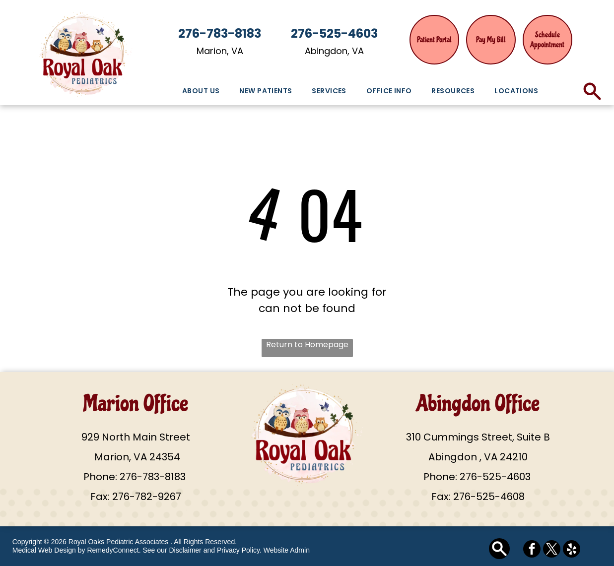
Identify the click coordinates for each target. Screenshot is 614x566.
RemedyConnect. (113, 550)
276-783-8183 (153, 477)
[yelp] (571, 550)
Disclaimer (185, 550)
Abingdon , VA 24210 (478, 457)
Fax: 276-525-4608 (478, 496)
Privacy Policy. (239, 550)
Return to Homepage (307, 344)
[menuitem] (200, 91)
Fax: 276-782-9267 (135, 496)
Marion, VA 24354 (136, 457)
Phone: (100, 477)
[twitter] (551, 550)
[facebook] (532, 550)
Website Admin (287, 550)
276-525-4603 (495, 477)
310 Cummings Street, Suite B (478, 437)
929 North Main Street (135, 437)
